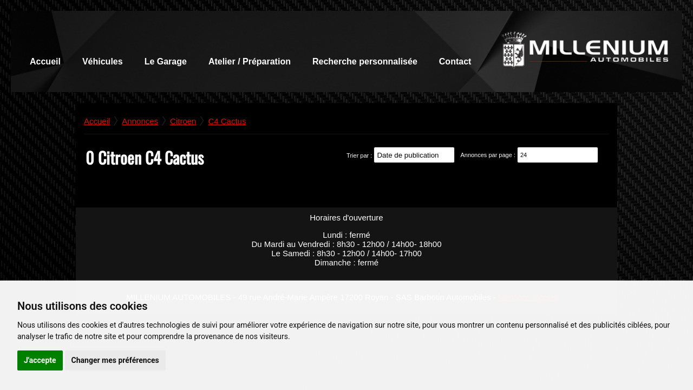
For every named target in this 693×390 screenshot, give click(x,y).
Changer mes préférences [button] (115, 360)
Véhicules (102, 61)
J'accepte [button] (40, 360)
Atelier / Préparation (249, 61)
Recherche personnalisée (364, 61)
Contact (455, 61)
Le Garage (166, 61)
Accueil (45, 61)
